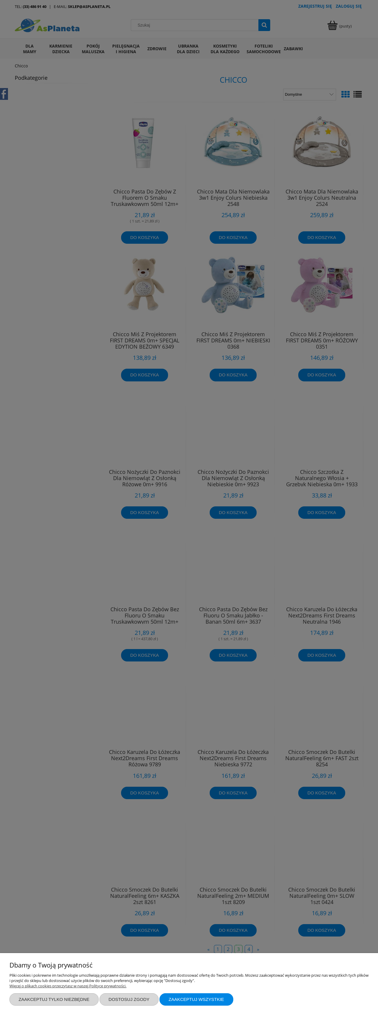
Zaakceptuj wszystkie (196, 999)
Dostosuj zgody (129, 999)
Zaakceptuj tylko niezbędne (54, 999)
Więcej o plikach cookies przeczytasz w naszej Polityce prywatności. (67, 986)
